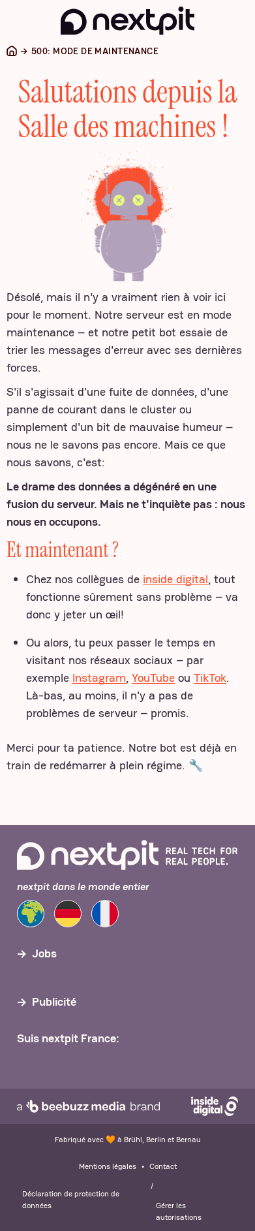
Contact (163, 1166)
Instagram (99, 677)
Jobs (44, 953)
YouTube (153, 677)
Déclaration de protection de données (70, 1200)
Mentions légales (107, 1166)
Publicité (54, 1001)
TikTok (210, 677)
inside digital (175, 578)
